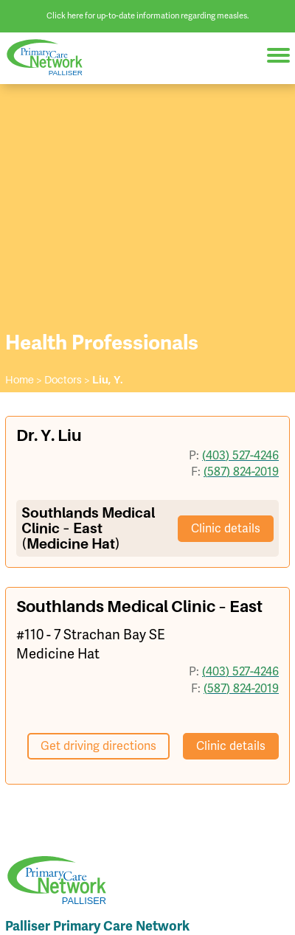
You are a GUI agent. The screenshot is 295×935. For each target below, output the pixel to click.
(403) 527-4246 (240, 455)
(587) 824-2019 (241, 471)
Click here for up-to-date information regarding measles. (147, 15)
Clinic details (225, 528)
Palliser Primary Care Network (51, 57)
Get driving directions (98, 746)
